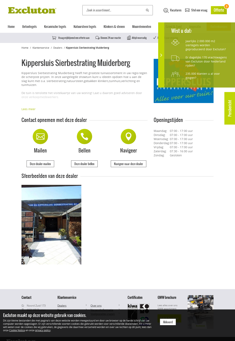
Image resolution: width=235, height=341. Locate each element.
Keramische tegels (55, 26)
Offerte (220, 9)
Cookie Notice (17, 330)
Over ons (96, 305)
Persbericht (230, 108)
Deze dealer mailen (40, 164)
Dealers (57, 47)
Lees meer (28, 109)
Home (11, 26)
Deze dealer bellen (84, 164)
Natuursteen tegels (85, 26)
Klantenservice (40, 47)
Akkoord (168, 322)
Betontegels (29, 26)
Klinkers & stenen (114, 26)
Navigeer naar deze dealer (128, 164)
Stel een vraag (196, 9)
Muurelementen (141, 26)
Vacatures (172, 10)
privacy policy (42, 330)
